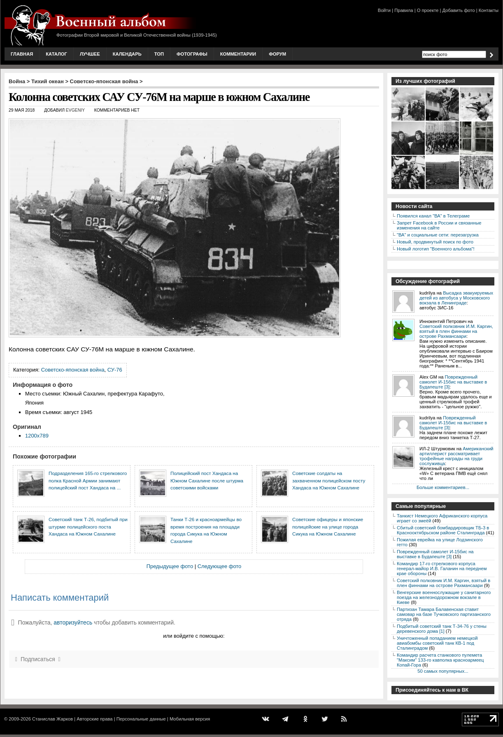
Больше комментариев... (443, 487)
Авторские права (94, 718)
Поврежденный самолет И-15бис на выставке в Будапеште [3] (453, 381)
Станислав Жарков (52, 718)
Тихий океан (47, 81)
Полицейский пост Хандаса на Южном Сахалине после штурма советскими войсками (206, 480)
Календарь (127, 53)
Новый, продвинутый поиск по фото (435, 241)
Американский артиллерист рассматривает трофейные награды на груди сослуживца (456, 456)
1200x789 (37, 436)
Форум (277, 53)
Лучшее (90, 53)
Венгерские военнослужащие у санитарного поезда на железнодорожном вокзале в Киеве (444, 597)
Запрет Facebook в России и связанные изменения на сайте (439, 225)
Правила (403, 10)
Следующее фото (220, 566)
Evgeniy (75, 110)
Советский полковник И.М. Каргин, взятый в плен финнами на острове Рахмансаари (456, 331)
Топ (159, 53)
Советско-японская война (104, 81)
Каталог (56, 53)
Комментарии (238, 53)
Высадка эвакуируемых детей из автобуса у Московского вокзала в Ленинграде (456, 297)
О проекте (428, 10)
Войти (384, 10)
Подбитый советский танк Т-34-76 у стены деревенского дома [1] (442, 629)
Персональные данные (141, 718)
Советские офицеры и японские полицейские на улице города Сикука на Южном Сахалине (327, 526)
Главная (22, 53)
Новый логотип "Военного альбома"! (436, 248)
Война (17, 81)
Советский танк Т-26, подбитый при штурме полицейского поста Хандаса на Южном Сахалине (88, 526)
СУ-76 (114, 370)
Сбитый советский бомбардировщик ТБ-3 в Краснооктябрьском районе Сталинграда (443, 530)
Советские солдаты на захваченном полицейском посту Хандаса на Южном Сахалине (328, 480)
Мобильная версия (190, 718)
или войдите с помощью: (193, 636)
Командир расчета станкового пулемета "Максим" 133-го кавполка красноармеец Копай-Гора (440, 660)
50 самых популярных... (442, 671)
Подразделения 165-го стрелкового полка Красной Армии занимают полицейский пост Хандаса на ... (88, 480)
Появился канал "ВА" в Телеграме (433, 215)
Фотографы (192, 53)
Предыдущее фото (170, 566)
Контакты (488, 10)
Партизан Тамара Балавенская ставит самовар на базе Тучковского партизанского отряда (444, 614)
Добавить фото (458, 10)
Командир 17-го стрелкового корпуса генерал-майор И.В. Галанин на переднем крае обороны (442, 568)
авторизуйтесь (73, 622)
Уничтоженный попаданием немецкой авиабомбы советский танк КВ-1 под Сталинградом (437, 643)
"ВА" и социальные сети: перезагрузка (438, 234)
